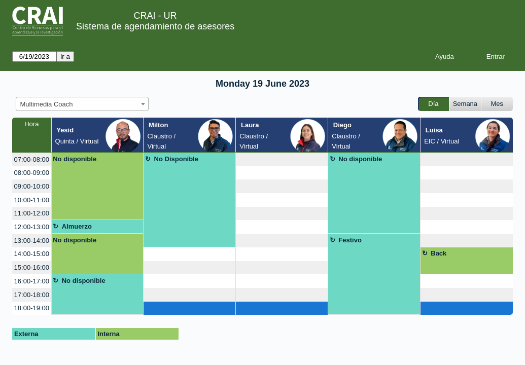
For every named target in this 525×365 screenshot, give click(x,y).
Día (433, 103)
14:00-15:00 (31, 254)
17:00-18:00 (31, 295)
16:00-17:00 (31, 281)
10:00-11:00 (31, 200)
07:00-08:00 (31, 159)
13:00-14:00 (31, 240)
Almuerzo (77, 226)
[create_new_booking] (282, 159)
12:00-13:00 (31, 227)
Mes (497, 103)
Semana (465, 103)
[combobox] (82, 104)
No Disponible (176, 159)
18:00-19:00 (31, 308)
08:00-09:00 (31, 172)
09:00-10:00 (31, 186)
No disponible (74, 159)
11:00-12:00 (31, 213)
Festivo (350, 240)
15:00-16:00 (31, 267)
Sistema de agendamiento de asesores (155, 26)
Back (438, 253)
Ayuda (444, 56)
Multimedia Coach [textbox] (46, 104)
